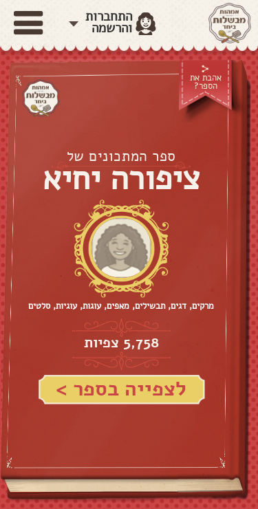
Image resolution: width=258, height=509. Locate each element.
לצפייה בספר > (121, 389)
